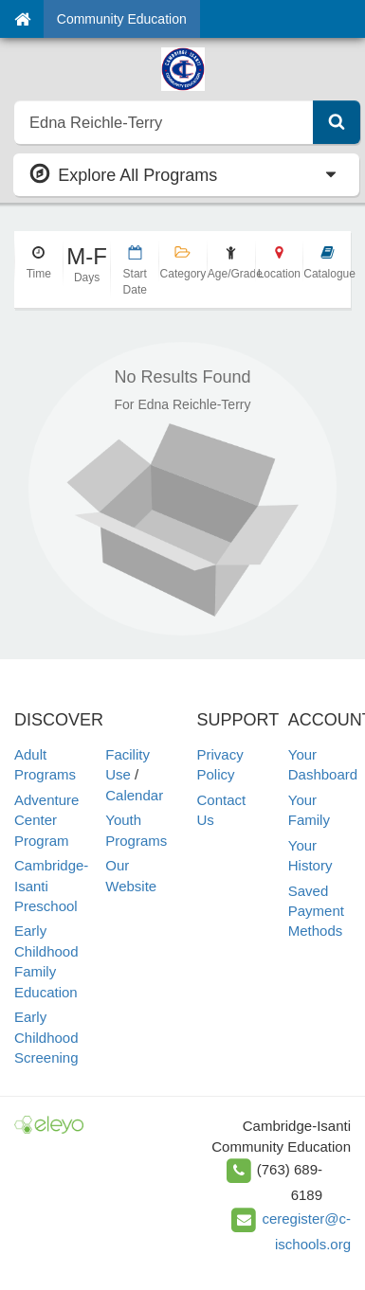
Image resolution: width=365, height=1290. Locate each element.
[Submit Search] (336, 122)
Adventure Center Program (46, 820)
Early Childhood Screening (46, 1037)
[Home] (22, 19)
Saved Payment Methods (316, 911)
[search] (164, 122)
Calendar (134, 795)
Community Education (122, 19)
